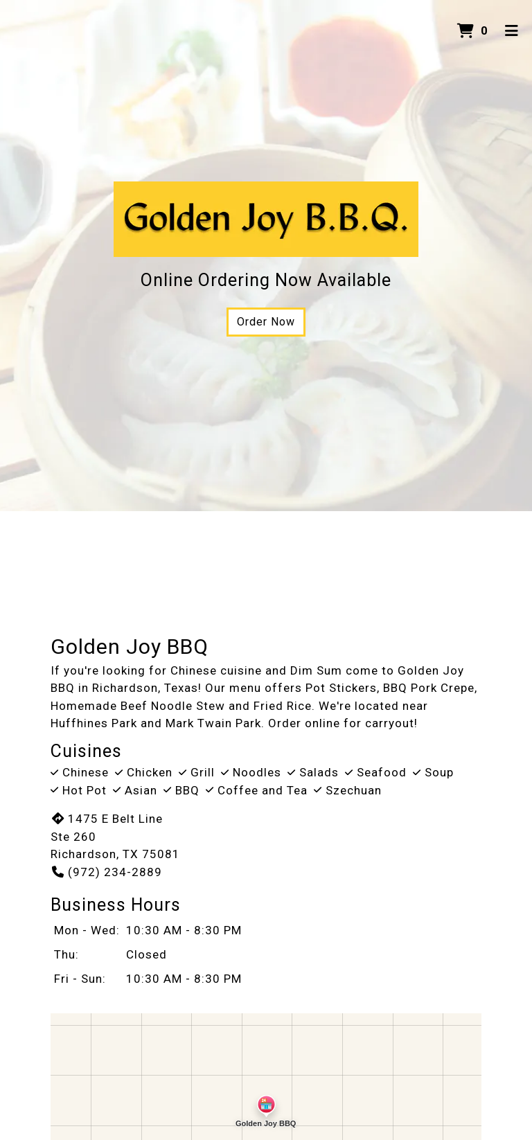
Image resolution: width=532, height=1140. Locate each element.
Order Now (266, 321)
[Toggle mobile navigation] (511, 31)
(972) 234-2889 (106, 872)
